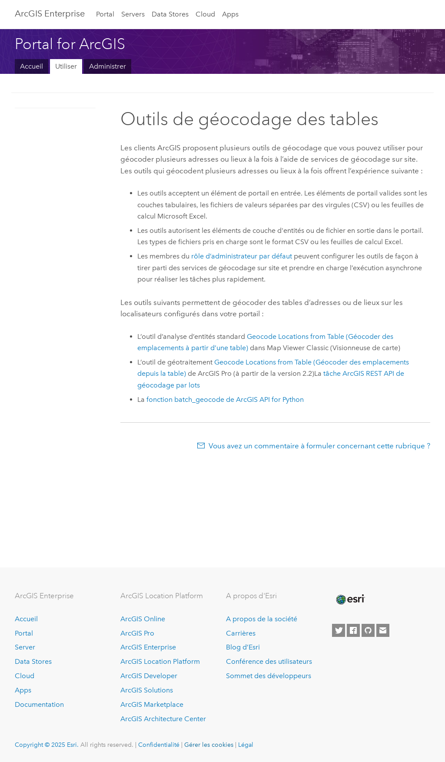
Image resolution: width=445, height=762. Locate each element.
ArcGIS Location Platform (160, 661)
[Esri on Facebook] (353, 630)
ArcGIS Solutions (146, 690)
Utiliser (66, 66)
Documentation (39, 704)
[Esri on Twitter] (338, 630)
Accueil (31, 66)
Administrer (107, 66)
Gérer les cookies (208, 744)
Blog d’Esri (243, 647)
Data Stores (170, 14)
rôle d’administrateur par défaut (241, 256)
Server (25, 647)
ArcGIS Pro (137, 633)
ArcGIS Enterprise (50, 13)
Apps (230, 14)
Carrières (241, 633)
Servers (133, 14)
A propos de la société (261, 619)
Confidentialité (158, 744)
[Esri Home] (350, 599)
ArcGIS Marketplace (151, 704)
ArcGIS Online (142, 619)
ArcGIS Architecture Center (163, 719)
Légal (245, 744)
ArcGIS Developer (148, 676)
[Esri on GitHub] (368, 630)
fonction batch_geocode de (225, 399)
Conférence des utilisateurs (269, 661)
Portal (105, 14)
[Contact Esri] (382, 630)
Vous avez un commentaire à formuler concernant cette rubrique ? (319, 445)
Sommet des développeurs (268, 676)
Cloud (205, 14)
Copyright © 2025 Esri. (47, 744)
